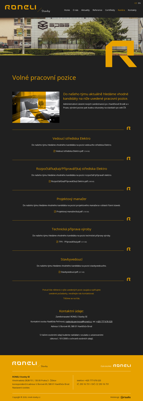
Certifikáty (110, 10)
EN (139, 3)
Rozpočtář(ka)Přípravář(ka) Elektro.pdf (69, 181)
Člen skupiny (116, 366)
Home (67, 10)
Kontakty (132, 10)
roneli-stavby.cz (34, 397)
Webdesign (120, 397)
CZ (136, 3)
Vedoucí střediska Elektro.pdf (69, 151)
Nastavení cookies (21, 387)
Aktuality (85, 10)
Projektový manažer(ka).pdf (70, 211)
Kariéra (121, 10)
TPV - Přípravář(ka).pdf (69, 241)
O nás (75, 10)
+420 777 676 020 (104, 321)
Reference (97, 10)
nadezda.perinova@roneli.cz (78, 321)
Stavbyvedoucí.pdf (69, 272)
